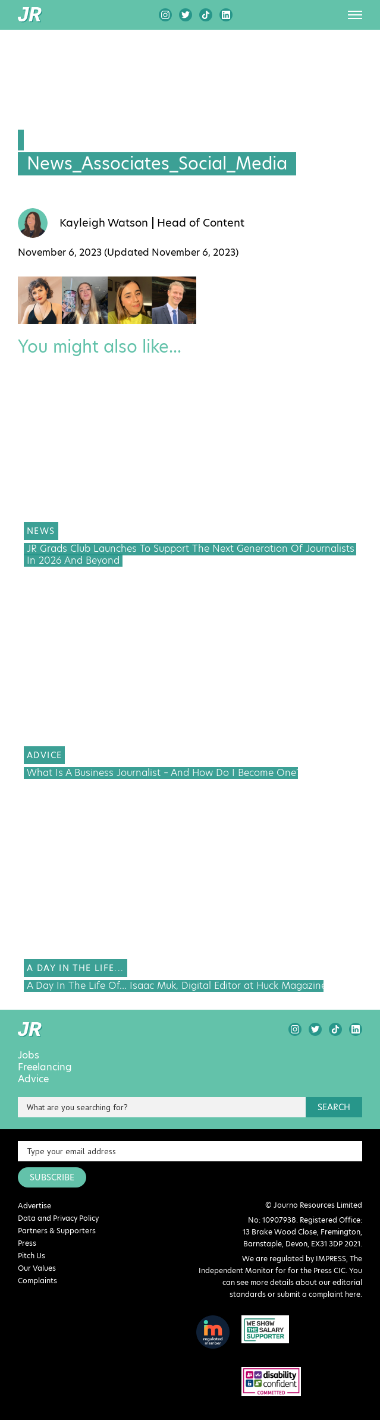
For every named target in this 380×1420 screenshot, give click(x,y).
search (334, 1107)
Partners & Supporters (57, 1231)
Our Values (37, 1268)
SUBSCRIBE (52, 1177)
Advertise (34, 1206)
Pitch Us (31, 1256)
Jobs (28, 1055)
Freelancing (45, 1067)
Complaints (37, 1281)
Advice (33, 1079)
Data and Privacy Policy (58, 1218)
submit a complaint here (318, 1294)
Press (27, 1243)
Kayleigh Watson (103, 223)
